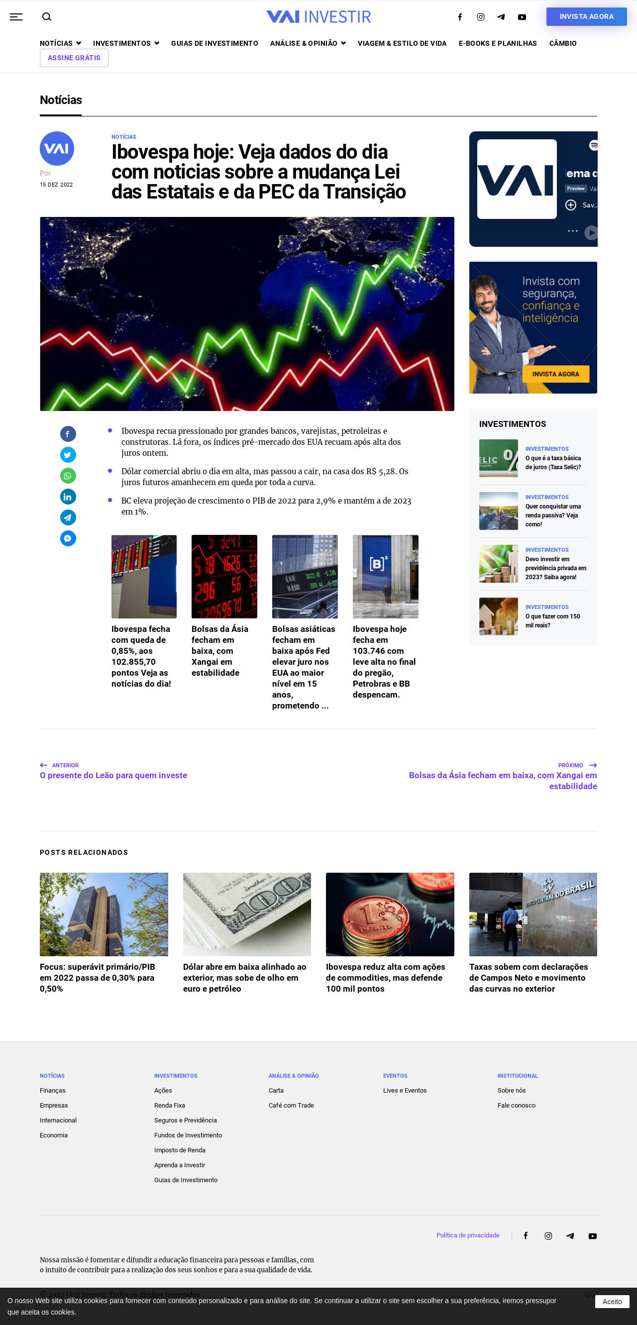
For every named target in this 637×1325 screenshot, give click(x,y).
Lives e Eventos (405, 1090)
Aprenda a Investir (179, 1165)
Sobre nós (512, 1090)
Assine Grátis (74, 58)
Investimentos (126, 43)
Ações (163, 1090)
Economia (54, 1135)
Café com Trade (291, 1105)
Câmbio (563, 43)
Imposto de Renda (180, 1150)
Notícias (60, 43)
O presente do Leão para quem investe (113, 771)
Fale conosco (516, 1105)
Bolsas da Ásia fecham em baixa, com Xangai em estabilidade (503, 776)
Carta (276, 1090)
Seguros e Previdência (185, 1120)
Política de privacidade (468, 1235)
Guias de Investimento (185, 1180)
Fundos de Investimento (188, 1135)
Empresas (54, 1105)
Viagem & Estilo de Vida (402, 43)
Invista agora (587, 16)
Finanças (53, 1090)
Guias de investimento (214, 43)
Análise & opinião (308, 43)
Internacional (58, 1120)
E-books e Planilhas (498, 43)
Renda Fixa (169, 1105)
